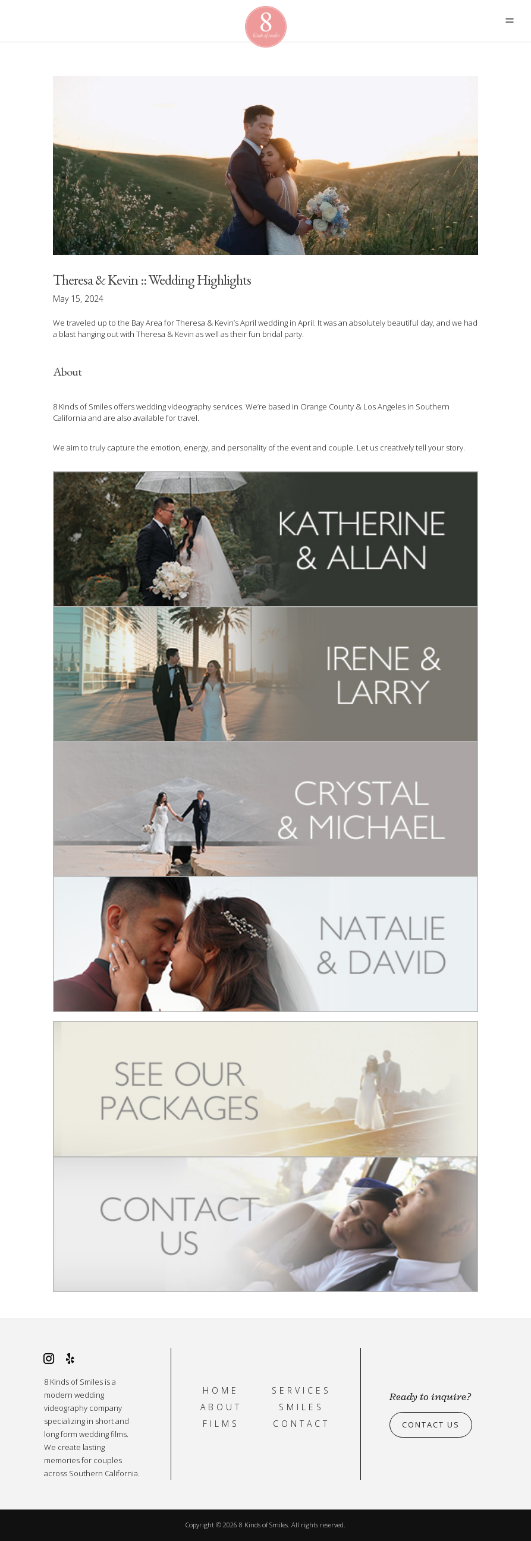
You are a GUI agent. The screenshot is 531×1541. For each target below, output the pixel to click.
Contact (301, 1423)
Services (301, 1390)
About (221, 1407)
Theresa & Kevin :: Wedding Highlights (152, 279)
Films (221, 1423)
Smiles (301, 1407)
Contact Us (431, 1425)
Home (221, 1390)
